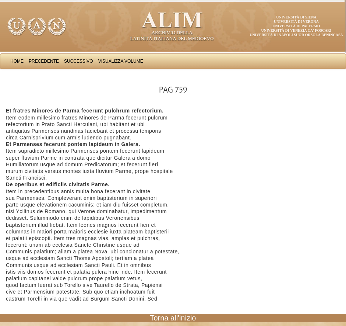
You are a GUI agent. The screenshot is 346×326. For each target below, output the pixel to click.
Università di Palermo (296, 26)
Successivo (78, 61)
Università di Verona (296, 22)
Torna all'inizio (173, 318)
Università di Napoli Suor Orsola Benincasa (296, 35)
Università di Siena (296, 17)
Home (17, 61)
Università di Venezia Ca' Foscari (296, 30)
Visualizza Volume (120, 61)
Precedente (44, 61)
